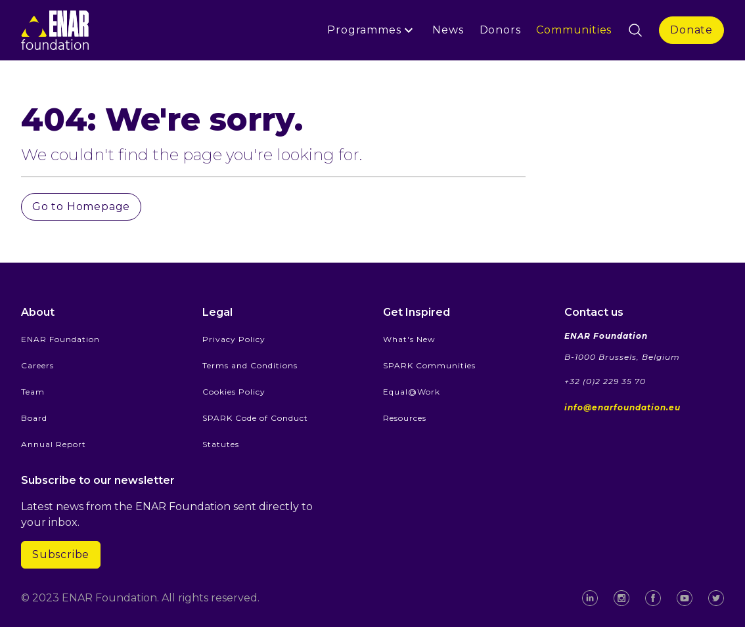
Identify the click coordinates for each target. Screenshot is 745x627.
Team (33, 392)
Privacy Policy (233, 339)
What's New (409, 339)
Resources (404, 418)
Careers (37, 365)
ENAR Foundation (60, 339)
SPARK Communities (429, 365)
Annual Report (53, 444)
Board (34, 418)
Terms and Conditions (250, 365)
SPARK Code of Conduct (255, 418)
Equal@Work (411, 392)
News (447, 30)
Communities (574, 30)
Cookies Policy (233, 392)
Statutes (220, 444)
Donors (500, 30)
